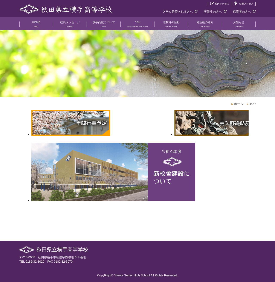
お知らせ (239, 25)
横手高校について (104, 25)
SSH (137, 25)
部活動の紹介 (205, 25)
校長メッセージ (70, 25)
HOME (36, 25)
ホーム (238, 103)
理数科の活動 (171, 25)
